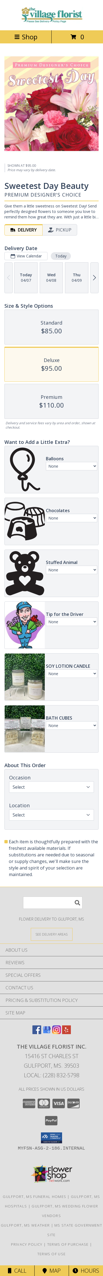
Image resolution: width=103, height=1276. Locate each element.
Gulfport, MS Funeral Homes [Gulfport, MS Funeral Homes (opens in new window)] (34, 1196)
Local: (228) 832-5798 (51, 1075)
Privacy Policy (27, 1244)
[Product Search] (52, 903)
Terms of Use (51, 1253)
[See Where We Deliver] (52, 934)
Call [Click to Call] (17, 1270)
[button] (51, 1137)
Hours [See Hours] (86, 1270)
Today (60, 256)
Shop (25, 36)
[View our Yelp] (66, 1032)
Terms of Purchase (68, 1244)
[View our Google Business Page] (46, 1032)
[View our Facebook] (36, 1032)
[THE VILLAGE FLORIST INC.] (52, 22)
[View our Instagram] (56, 1032)
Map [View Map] (52, 1270)
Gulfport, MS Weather (25, 1225)
